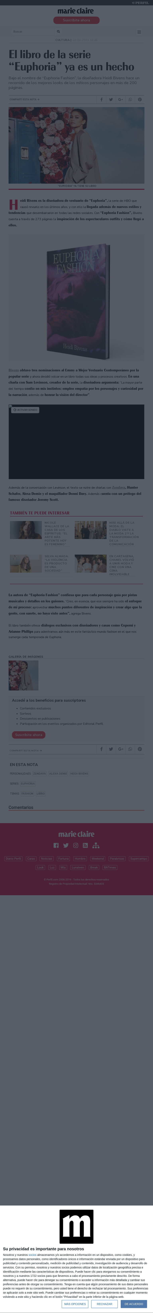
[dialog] (76, 1259)
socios (32, 1254)
